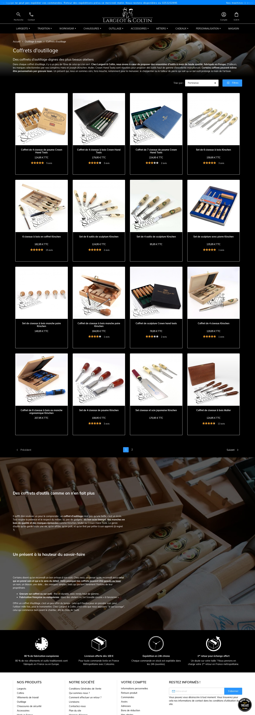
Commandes (127, 697)
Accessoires (23, 710)
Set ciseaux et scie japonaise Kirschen (156, 410)
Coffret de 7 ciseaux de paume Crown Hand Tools (156, 151)
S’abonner (233, 691)
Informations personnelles (134, 688)
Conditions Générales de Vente (85, 688)
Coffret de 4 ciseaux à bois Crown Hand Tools (99, 151)
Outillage (21, 701)
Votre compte (133, 682)
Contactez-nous (77, 706)
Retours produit (129, 692)
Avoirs (124, 701)
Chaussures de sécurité (29, 706)
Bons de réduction (130, 710)
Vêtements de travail (28, 697)
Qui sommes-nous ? (79, 693)
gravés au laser (112, 581)
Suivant (233, 450)
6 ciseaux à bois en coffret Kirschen (41, 236)
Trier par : (179, 83)
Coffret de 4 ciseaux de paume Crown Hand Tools (41, 151)
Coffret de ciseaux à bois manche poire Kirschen (99, 325)
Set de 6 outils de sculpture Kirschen (98, 236)
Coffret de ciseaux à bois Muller (213, 410)
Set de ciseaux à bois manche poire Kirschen (41, 325)
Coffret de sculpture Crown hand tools (156, 323)
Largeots (21, 688)
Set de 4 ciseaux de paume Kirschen (99, 410)
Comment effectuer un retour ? (85, 697)
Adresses (126, 706)
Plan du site (75, 710)
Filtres (232, 83)
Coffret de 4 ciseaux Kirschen (213, 323)
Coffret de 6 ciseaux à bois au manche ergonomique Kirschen (41, 412)
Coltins (20, 693)
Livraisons (74, 701)
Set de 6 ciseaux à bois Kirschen (213, 149)
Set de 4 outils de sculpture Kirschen (156, 236)
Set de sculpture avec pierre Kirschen (213, 236)
